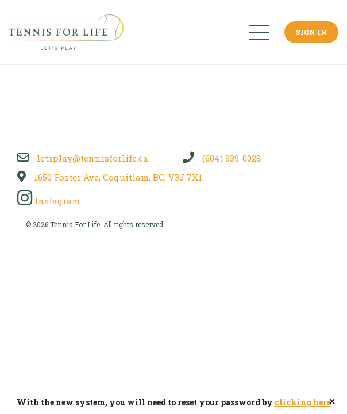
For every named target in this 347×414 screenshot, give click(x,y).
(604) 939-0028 (222, 158)
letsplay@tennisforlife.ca (82, 158)
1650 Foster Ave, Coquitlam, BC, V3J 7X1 (109, 177)
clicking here (303, 402)
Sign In (311, 32)
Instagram (48, 200)
